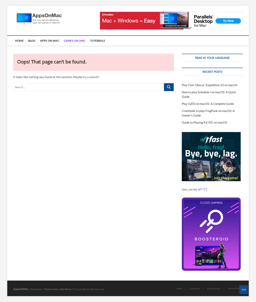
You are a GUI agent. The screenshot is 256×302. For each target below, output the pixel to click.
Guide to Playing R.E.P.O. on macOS (204, 122)
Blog (32, 40)
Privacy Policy (214, 288)
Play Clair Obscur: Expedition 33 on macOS (209, 85)
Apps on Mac (49, 40)
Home (19, 40)
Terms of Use (234, 288)
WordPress (66, 289)
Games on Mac (75, 40)
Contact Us (194, 288)
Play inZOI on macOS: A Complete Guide (208, 103)
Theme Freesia (51, 289)
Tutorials (97, 40)
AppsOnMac (20, 289)
